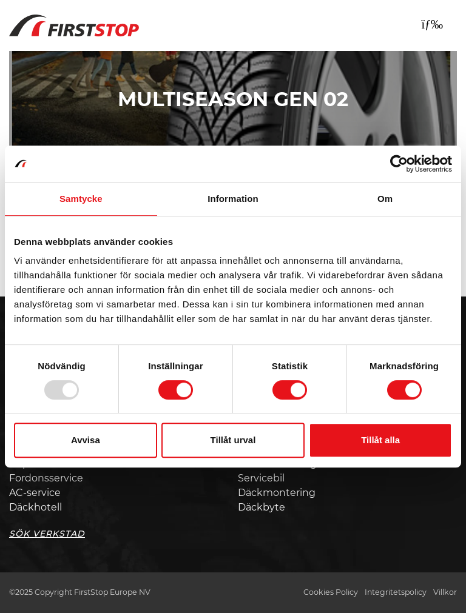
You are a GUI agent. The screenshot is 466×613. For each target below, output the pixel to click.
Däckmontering (277, 492)
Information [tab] (233, 198)
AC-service (35, 492)
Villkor (445, 592)
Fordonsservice (46, 478)
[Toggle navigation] (432, 24)
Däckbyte (261, 507)
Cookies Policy (330, 592)
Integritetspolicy (396, 592)
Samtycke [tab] (81, 198)
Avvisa (85, 440)
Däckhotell (35, 507)
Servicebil (261, 478)
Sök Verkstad (47, 533)
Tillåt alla (380, 440)
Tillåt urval (233, 440)
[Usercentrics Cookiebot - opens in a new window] (399, 164)
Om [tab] (385, 198)
